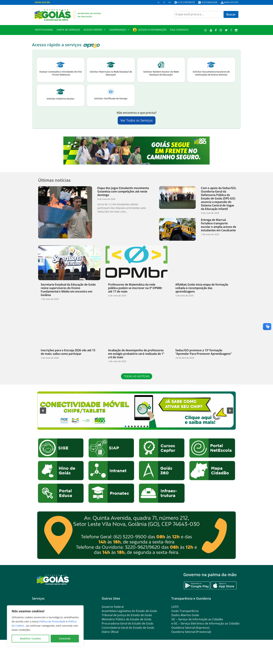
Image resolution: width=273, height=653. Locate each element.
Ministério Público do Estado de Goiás (126, 619)
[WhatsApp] (205, 30)
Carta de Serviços (68, 29)
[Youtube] (211, 30)
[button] (136, 410)
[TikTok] (231, 30)
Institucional (44, 29)
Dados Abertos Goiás (185, 615)
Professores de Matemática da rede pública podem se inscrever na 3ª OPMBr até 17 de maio (135, 288)
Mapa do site (231, 2)
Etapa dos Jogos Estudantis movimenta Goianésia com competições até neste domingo (123, 191)
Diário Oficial (110, 632)
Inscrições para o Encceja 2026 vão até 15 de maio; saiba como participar (68, 352)
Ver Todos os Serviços (136, 120)
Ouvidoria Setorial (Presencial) (191, 632)
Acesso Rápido (95, 29)
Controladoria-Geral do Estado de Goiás (128, 628)
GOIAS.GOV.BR (42, 2)
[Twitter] (226, 30)
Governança (119, 29)
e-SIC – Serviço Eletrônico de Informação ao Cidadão (205, 623)
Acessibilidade (209, 2)
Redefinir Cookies (30, 638)
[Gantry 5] (52, 579)
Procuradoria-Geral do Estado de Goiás (127, 623)
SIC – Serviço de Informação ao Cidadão (197, 619)
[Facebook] (216, 30)
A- (159, 2)
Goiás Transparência (184, 611)
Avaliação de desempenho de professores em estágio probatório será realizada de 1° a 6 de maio (136, 353)
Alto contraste (186, 2)
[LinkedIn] (236, 30)
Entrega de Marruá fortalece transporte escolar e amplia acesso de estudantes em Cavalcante (218, 225)
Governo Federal (113, 607)
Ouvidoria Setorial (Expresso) (190, 628)
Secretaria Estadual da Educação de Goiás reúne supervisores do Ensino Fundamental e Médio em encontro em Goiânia (68, 290)
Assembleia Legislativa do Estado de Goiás (129, 611)
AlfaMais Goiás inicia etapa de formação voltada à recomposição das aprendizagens (201, 288)
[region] (45, 625)
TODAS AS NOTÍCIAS (137, 376)
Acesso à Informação (152, 29)
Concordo (65, 638)
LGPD (175, 607)
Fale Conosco (179, 29)
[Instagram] (221, 30)
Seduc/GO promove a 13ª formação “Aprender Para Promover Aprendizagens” (203, 352)
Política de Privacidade (52, 621)
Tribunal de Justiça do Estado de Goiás (127, 615)
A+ (170, 2)
